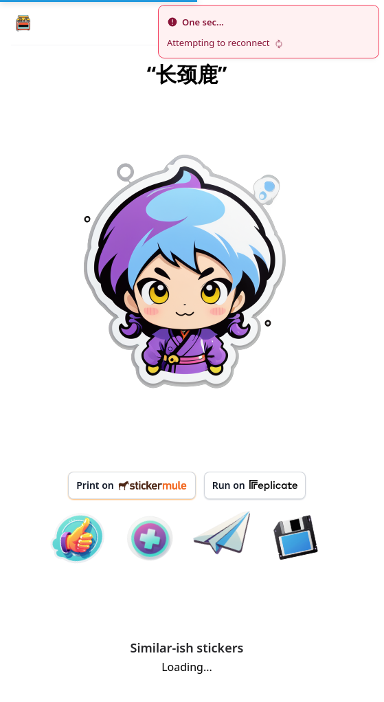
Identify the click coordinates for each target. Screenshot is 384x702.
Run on (254, 485)
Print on (131, 485)
